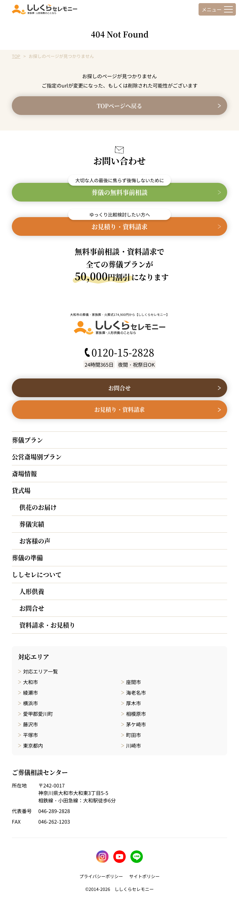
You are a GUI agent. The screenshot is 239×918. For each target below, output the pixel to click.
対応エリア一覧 (40, 671)
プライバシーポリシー (101, 876)
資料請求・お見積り (47, 625)
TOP (16, 56)
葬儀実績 (31, 524)
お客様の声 (34, 540)
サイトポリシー (144, 876)
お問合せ (31, 608)
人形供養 (31, 591)
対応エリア (33, 656)
